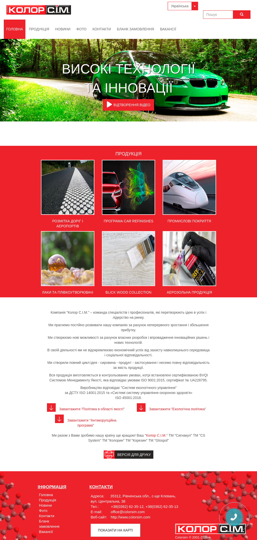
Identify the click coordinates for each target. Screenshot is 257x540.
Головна (14, 29)
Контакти (102, 29)
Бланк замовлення (135, 29)
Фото (81, 29)
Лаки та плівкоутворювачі (67, 292)
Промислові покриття (189, 221)
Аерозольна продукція (189, 292)
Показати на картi (115, 530)
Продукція (39, 29)
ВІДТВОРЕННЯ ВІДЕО (128, 104)
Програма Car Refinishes (128, 221)
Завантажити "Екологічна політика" (171, 409)
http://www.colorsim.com (130, 517)
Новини (63, 29)
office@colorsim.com (128, 512)
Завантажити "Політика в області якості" (85, 409)
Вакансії (168, 29)
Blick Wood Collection (129, 292)
